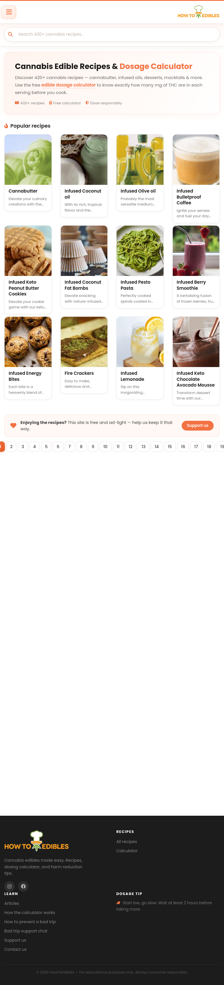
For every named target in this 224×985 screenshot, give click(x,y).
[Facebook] (23, 886)
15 (174, 447)
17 (202, 447)
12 (132, 447)
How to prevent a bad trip (30, 922)
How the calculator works (29, 912)
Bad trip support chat (25, 931)
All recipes (126, 841)
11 (118, 447)
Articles (11, 903)
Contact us (15, 949)
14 (160, 447)
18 (216, 447)
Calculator (127, 851)
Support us (197, 425)
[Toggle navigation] (8, 11)
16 (188, 447)
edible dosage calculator (68, 85)
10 (105, 447)
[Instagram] (9, 886)
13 (146, 447)
